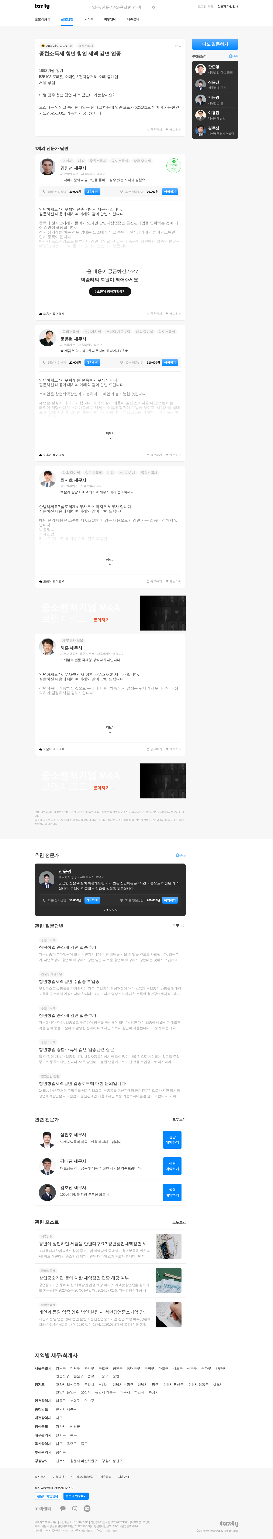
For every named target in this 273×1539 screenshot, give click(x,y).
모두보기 (179, 926)
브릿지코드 (111, 1530)
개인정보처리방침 (82, 1476)
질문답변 (67, 19)
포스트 (88, 19)
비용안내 (110, 19)
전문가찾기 (42, 19)
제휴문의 (133, 19)
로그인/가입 (205, 6)
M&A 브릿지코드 (84, 1530)
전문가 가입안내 (227, 6)
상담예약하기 (172, 1139)
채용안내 (124, 1476)
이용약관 (58, 1476)
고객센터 (43, 1508)
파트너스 (68, 1530)
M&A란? (99, 1530)
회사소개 (40, 1476)
